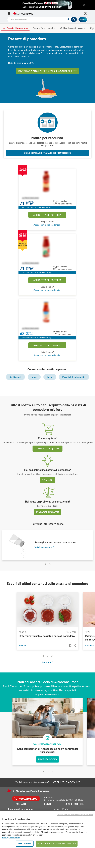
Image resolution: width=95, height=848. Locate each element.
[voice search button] (67, 19)
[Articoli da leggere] (70, 645)
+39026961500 (25, 798)
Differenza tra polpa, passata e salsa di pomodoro (47, 636)
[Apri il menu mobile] (10, 13)
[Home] (9, 791)
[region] (47, 829)
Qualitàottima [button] (30, 203)
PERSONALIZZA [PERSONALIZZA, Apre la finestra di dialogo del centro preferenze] (25, 843)
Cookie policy (14, 838)
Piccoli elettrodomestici (73, 377)
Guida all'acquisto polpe (44, 28)
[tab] (45, 564)
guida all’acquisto (47, 448)
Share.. (75, 645)
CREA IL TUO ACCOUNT (66, 782)
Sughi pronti (15, 377)
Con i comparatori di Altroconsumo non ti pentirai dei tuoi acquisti (47, 750)
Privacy (5, 838)
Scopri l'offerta (74, 804)
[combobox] (42, 19)
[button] (50, 208)
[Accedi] (86, 13)
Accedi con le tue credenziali (47, 224)
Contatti (21, 804)
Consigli (47, 480)
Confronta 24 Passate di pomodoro (47, 152)
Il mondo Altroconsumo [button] (20, 809)
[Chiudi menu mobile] (84, 5)
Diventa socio (47, 759)
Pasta (49, 377)
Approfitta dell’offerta (47, 694)
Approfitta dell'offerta (47, 215)
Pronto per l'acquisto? (47, 138)
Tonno (34, 377)
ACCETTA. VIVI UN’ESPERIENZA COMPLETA (56, 843)
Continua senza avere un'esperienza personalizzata (75, 815)
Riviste (47, 804)
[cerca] (33, 19)
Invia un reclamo (47, 511)
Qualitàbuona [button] (30, 333)
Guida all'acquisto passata (72, 28)
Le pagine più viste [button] (60, 809)
